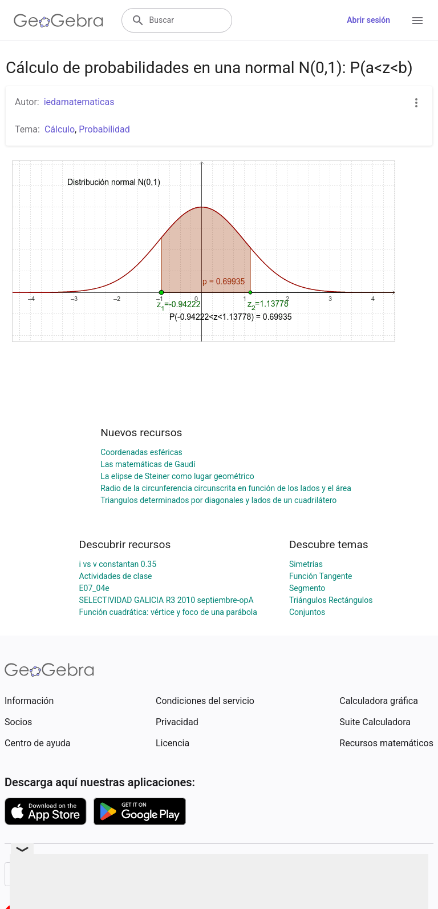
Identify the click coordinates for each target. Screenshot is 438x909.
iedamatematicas (79, 101)
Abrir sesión (368, 20)
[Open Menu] (417, 20)
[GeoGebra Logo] (58, 20)
